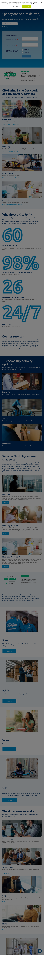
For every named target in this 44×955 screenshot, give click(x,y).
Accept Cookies (27, 6)
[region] (22, 4)
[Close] (41, 2)
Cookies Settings (16, 6)
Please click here (37, 3)
